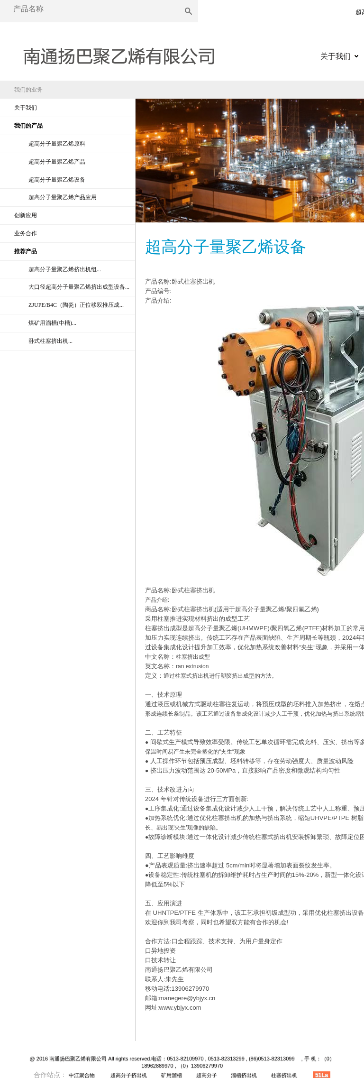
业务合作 (25, 233)
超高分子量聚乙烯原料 (56, 143)
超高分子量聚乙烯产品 (56, 161)
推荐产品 (25, 251)
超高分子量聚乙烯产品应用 (62, 197)
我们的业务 (28, 89)
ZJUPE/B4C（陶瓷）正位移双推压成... (76, 305)
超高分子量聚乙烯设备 (56, 179)
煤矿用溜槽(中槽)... (52, 323)
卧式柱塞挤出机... (50, 341)
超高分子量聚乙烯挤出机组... (64, 269)
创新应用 (25, 215)
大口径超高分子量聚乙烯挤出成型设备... (78, 287)
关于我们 (335, 56)
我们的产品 (28, 125)
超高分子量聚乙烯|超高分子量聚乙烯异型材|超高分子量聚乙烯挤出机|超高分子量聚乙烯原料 (118, 53)
